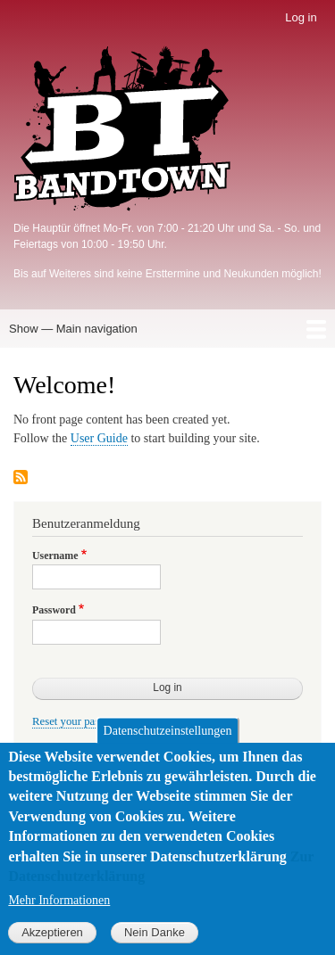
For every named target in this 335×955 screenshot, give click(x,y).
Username (55, 555)
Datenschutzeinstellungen (168, 750)
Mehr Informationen (59, 920)
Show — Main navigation (73, 328)
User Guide (99, 438)
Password (54, 610)
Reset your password (80, 721)
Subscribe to (20, 478)
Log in (300, 17)
